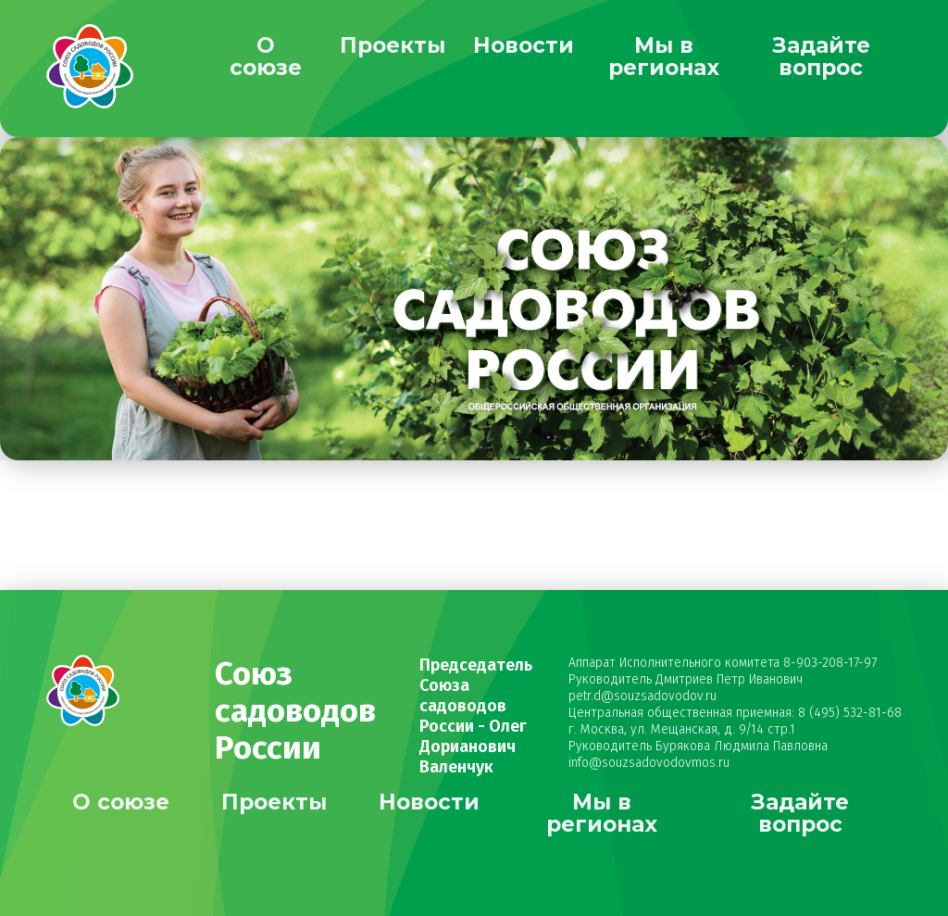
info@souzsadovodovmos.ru (649, 763)
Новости (523, 45)
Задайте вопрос (821, 56)
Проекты (392, 45)
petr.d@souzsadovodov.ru (642, 696)
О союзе (266, 56)
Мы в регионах (663, 56)
